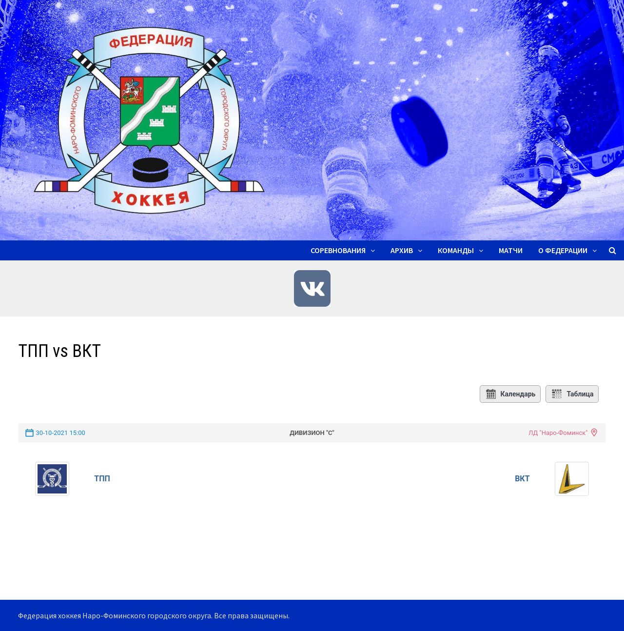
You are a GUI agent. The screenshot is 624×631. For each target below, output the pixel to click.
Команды (456, 250)
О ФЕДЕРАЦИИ (562, 250)
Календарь (510, 394)
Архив (401, 250)
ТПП (102, 478)
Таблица (572, 394)
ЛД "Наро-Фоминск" (557, 433)
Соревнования (338, 250)
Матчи (511, 250)
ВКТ (522, 478)
